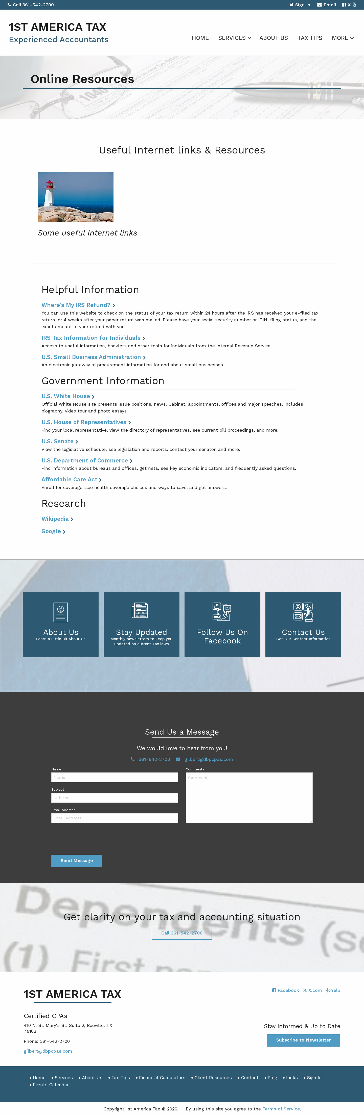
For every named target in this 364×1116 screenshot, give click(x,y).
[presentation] (89, 840)
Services (232, 38)
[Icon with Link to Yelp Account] (354, 4)
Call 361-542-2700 (31, 4)
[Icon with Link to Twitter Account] (349, 4)
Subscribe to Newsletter (303, 1040)
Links (292, 1077)
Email (326, 5)
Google (51, 531)
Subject (57, 789)
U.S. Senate (57, 441)
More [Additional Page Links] (340, 38)
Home (200, 38)
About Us (273, 38)
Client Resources (213, 1077)
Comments (195, 769)
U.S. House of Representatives (83, 422)
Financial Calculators (162, 1077)
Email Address (63, 810)
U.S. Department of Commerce (84, 460)
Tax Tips (310, 38)
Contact (250, 1077)
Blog (272, 1077)
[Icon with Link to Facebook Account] (344, 4)
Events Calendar (51, 1084)
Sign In (300, 5)
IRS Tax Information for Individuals (91, 337)
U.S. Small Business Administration (91, 357)
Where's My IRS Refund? (75, 305)
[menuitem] (200, 37)
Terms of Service (281, 1108)
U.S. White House (65, 396)
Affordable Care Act (69, 479)
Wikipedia (55, 518)
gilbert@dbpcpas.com (204, 759)
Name (56, 769)
